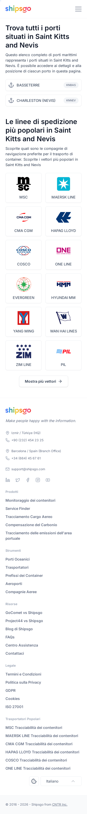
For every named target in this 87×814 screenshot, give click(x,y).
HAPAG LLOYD (63, 230)
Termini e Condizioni (23, 674)
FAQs (10, 637)
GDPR (10, 690)
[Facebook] (28, 480)
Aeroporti (13, 583)
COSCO (23, 264)
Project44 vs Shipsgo (24, 620)
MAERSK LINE (63, 197)
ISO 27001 (14, 706)
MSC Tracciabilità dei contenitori (33, 727)
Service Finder (17, 508)
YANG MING (23, 331)
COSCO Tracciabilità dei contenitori (36, 760)
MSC (23, 197)
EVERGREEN (23, 297)
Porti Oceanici (17, 559)
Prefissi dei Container (24, 575)
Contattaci (14, 653)
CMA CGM (23, 230)
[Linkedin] (7, 480)
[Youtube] (48, 480)
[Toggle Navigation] (78, 9)
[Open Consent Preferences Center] (34, 781)
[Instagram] (38, 480)
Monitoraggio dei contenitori (30, 500)
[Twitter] (17, 480)
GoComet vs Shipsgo (23, 612)
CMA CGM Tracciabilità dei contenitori (38, 744)
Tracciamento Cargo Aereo (28, 516)
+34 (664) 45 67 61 (26, 458)
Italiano (61, 781)
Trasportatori (16, 567)
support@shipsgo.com (28, 469)
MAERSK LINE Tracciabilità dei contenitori (41, 735)
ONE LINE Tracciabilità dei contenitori (37, 768)
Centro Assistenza (21, 645)
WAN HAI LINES (63, 331)
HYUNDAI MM (63, 297)
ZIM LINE (23, 364)
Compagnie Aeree (21, 592)
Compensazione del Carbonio (31, 525)
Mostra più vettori (43, 381)
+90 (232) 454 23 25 (27, 440)
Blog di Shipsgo (19, 629)
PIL (63, 364)
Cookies (12, 698)
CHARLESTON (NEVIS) (36, 100)
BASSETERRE (28, 85)
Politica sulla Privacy (23, 682)
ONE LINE (63, 264)
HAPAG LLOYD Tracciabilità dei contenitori (42, 752)
